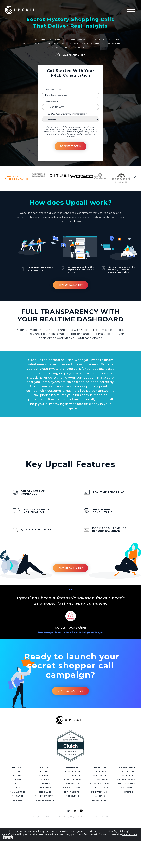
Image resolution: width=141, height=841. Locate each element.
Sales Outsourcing (72, 776)
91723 (107, 817)
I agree (8, 837)
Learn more (129, 834)
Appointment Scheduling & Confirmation (99, 771)
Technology (45, 788)
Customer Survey (127, 767)
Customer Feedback (72, 788)
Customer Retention (99, 784)
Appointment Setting (45, 796)
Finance (17, 780)
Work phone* (51, 101)
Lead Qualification (72, 780)
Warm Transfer (127, 788)
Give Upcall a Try (70, 285)
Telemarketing (72, 767)
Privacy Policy (69, 817)
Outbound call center (44, 800)
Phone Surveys (72, 796)
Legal (17, 772)
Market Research (72, 792)
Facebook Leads (72, 784)
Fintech (17, 788)
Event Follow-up (100, 788)
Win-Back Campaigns (127, 780)
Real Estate (17, 767)
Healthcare (45, 767)
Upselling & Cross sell (127, 784)
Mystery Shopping (100, 780)
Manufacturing (17, 792)
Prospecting (127, 792)
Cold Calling (45, 792)
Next (135, 176)
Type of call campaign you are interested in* (66, 114)
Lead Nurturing (127, 772)
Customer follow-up (127, 776)
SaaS (17, 784)
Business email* (53, 89)
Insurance (18, 776)
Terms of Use (56, 817)
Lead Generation (72, 772)
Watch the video (74, 55)
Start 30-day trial (70, 690)
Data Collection (100, 800)
